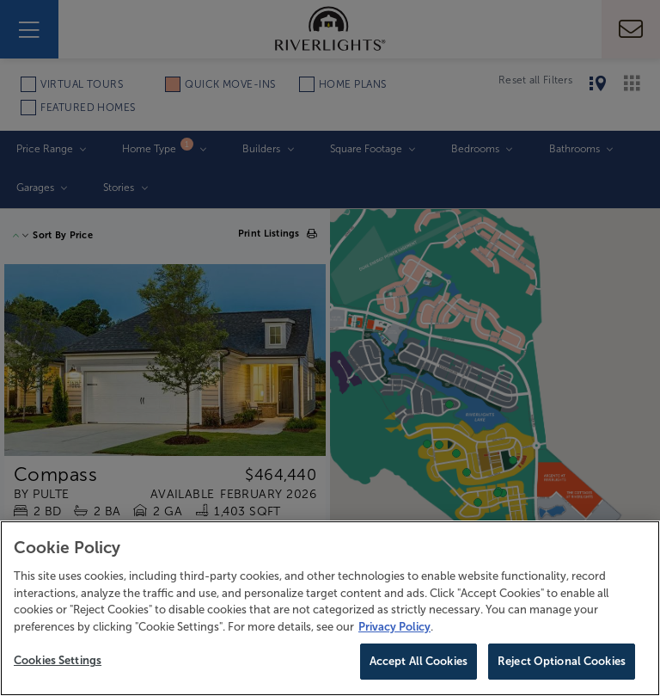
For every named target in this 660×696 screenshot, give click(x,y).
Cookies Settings (57, 660)
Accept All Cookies (419, 661)
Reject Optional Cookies (562, 661)
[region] (330, 608)
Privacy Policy (394, 626)
